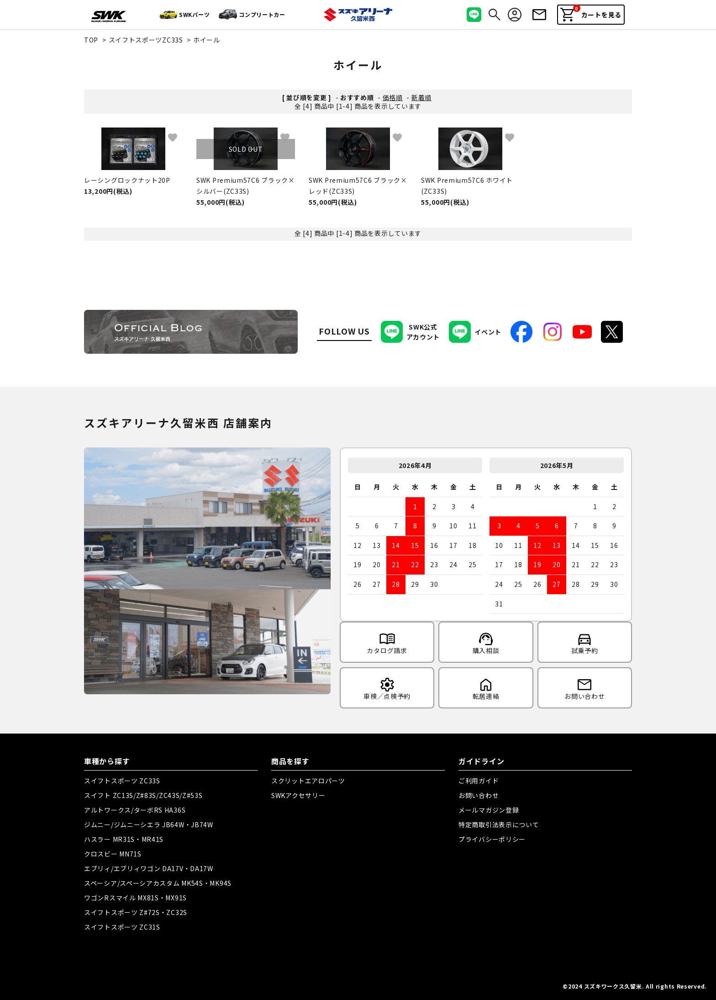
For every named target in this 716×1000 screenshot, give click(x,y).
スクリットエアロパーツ (308, 780)
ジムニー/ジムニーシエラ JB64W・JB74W (148, 824)
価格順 (393, 97)
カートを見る (590, 13)
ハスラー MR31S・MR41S (123, 839)
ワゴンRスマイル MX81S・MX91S (135, 897)
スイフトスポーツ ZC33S (122, 780)
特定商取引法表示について (498, 824)
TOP (91, 39)
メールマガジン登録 (488, 809)
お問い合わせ (478, 795)
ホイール (206, 39)
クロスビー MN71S (113, 853)
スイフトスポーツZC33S (146, 39)
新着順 (421, 97)
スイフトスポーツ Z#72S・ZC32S (135, 912)
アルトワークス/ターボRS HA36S (134, 809)
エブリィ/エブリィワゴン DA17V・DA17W (148, 868)
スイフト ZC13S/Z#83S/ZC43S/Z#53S (143, 795)
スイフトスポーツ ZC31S (122, 926)
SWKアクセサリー (298, 795)
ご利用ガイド (478, 780)
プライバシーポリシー (492, 839)
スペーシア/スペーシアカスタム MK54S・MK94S (158, 883)
